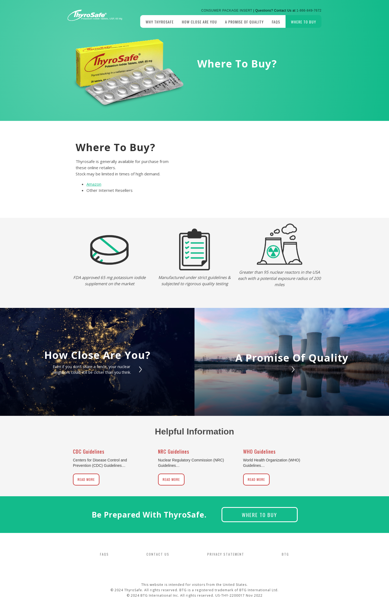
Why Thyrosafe (160, 22)
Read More (86, 479)
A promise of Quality (244, 22)
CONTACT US (157, 554)
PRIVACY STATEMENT (225, 554)
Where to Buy (303, 22)
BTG (285, 554)
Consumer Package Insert (226, 10)
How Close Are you (199, 22)
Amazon (93, 184)
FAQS (104, 554)
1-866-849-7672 (309, 10)
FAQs (276, 22)
